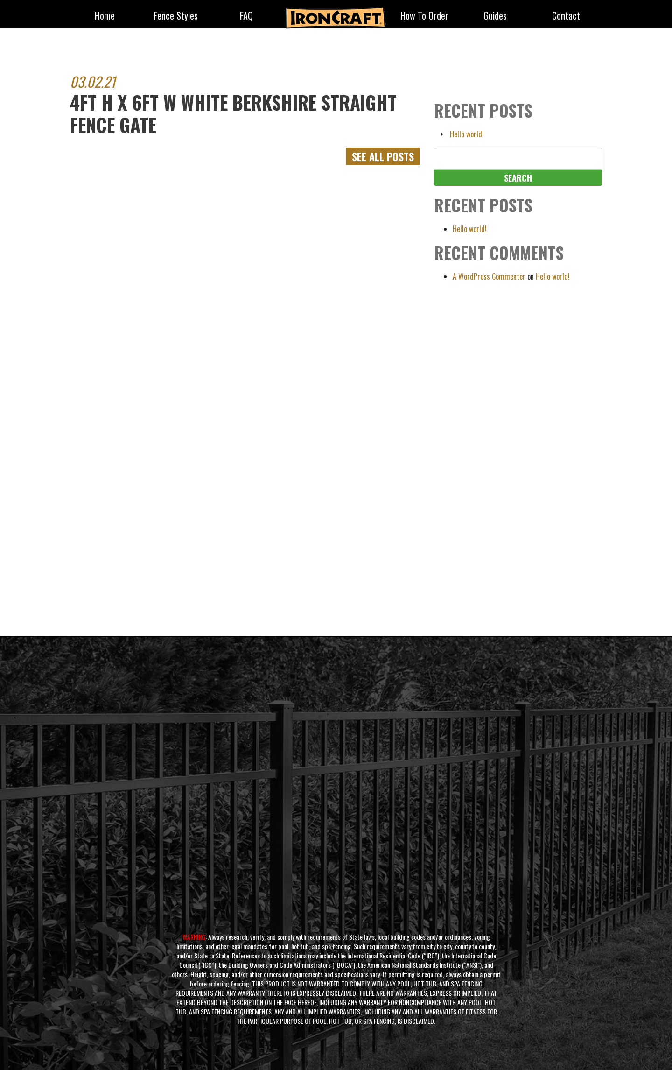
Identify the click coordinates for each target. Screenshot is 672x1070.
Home (105, 16)
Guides (495, 16)
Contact (566, 16)
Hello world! (467, 134)
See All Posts (383, 156)
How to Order (424, 16)
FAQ (246, 16)
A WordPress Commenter (489, 276)
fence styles (176, 16)
